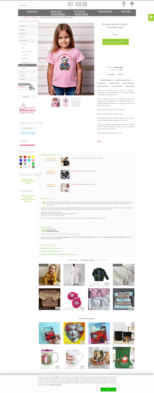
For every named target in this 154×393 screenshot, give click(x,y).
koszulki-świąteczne (103, 86)
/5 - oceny (115, 70)
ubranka (120, 74)
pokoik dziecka (26, 62)
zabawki (24, 68)
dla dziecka (23, 41)
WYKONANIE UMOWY (50, 248)
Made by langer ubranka (86, 318)
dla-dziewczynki (101, 83)
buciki (23, 44)
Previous (40, 59)
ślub (21, 72)
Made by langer (118, 67)
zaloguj (124, 6)
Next (91, 59)
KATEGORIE (28, 21)
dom (21, 37)
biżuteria (23, 33)
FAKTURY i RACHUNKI (50, 251)
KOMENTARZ (47, 198)
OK (108, 389)
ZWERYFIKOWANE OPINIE (51, 155)
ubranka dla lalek (27, 51)
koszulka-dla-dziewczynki (123, 80)
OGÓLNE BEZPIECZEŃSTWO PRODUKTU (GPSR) (58, 254)
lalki (23, 48)
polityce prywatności (56, 384)
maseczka (25, 58)
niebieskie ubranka (116, 86)
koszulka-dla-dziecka (107, 80)
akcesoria (23, 26)
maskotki (24, 55)
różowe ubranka (129, 86)
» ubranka (24, 65)
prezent (32, 133)
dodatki (22, 30)
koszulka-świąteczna (128, 83)
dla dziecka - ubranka (87, 260)
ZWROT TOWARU (49, 245)
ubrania (22, 79)
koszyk (132, 6)
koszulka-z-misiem (114, 83)
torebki (22, 75)
